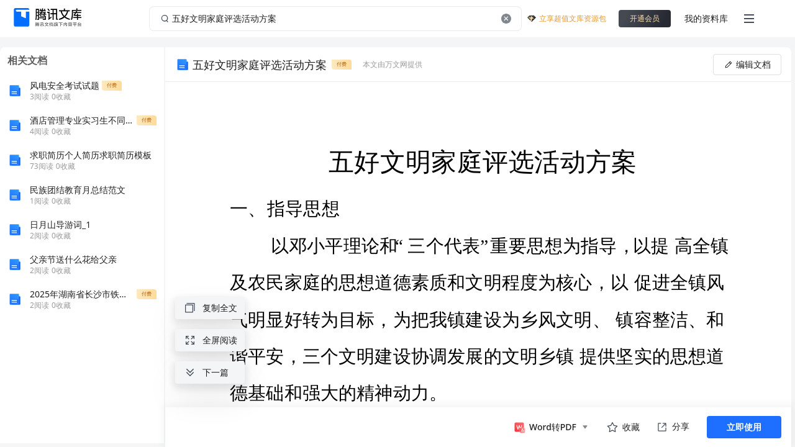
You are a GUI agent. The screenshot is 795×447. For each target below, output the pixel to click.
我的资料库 (706, 18)
